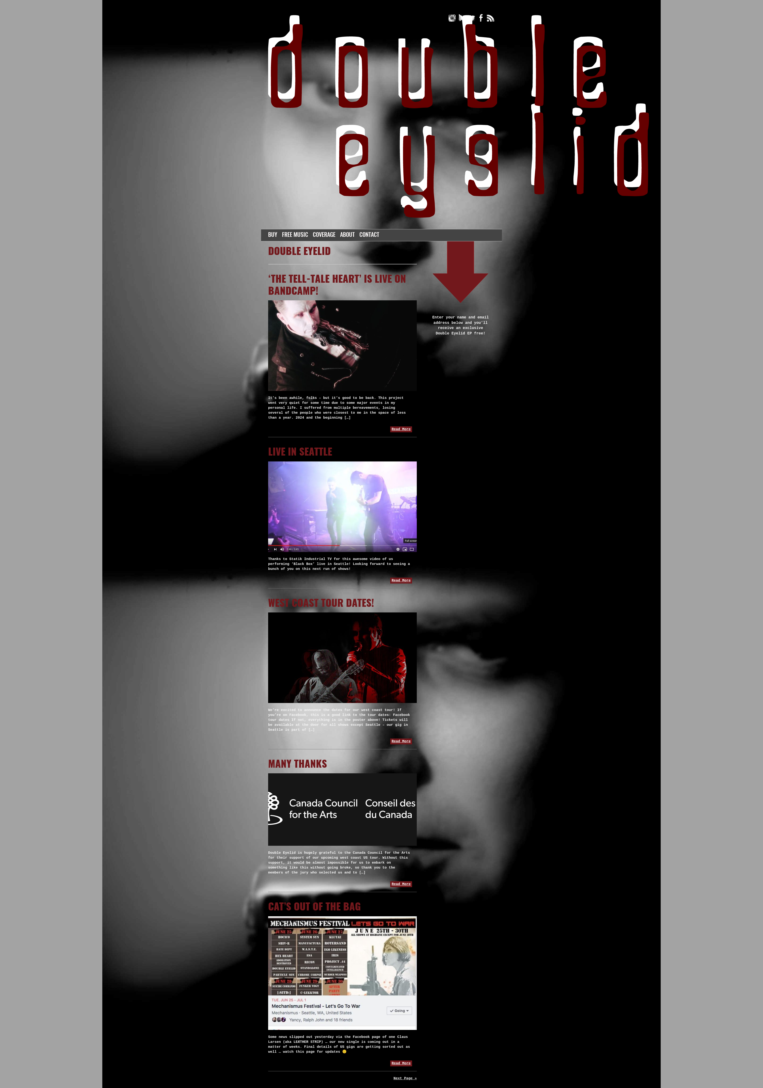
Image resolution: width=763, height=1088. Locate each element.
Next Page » (405, 1078)
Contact (369, 235)
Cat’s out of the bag (314, 907)
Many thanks (297, 765)
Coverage (324, 235)
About (347, 235)
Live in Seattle (300, 452)
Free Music (295, 235)
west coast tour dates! (321, 604)
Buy (272, 235)
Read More (401, 429)
